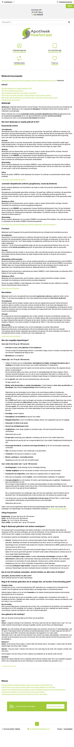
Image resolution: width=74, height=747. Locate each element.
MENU (70, 6)
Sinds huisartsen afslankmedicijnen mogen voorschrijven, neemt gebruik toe (27, 685)
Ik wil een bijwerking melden (57, 509)
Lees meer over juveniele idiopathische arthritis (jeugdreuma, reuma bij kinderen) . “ (29, 224)
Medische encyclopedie (10, 80)
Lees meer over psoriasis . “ (11, 288)
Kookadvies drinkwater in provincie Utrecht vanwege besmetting (23, 692)
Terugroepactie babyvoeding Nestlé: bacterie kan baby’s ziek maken (24, 694)
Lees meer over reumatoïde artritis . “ (14, 180)
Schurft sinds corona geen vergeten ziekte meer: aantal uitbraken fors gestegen (28, 687)
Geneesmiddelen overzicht (47, 80)
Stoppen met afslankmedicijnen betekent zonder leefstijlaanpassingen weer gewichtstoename (33, 690)
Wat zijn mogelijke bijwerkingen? (12, 91)
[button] (69, 22)
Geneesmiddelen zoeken (27, 80)
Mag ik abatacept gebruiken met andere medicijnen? (19, 93)
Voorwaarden (68, 729)
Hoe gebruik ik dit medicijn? (11, 100)
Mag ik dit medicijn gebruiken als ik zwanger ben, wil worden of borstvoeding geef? (30, 98)
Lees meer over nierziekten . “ (12, 336)
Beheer (17, 729)
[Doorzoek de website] (36, 22)
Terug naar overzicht (9, 666)
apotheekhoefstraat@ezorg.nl (40, 729)
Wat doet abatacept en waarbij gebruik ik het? (17, 88)
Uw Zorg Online (9, 729)
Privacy (59, 729)
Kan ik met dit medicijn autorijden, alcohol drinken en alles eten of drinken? (26, 95)
